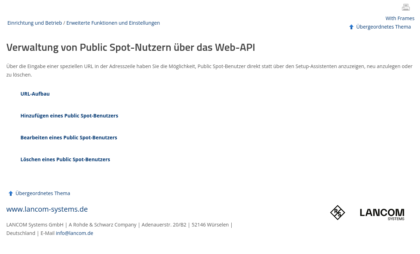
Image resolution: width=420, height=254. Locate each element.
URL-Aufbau (35, 93)
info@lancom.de (74, 233)
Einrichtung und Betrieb (34, 22)
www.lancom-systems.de (47, 209)
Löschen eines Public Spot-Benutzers (65, 159)
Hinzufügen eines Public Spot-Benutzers (69, 115)
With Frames (400, 18)
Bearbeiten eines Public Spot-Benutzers (68, 137)
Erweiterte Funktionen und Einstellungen (113, 22)
